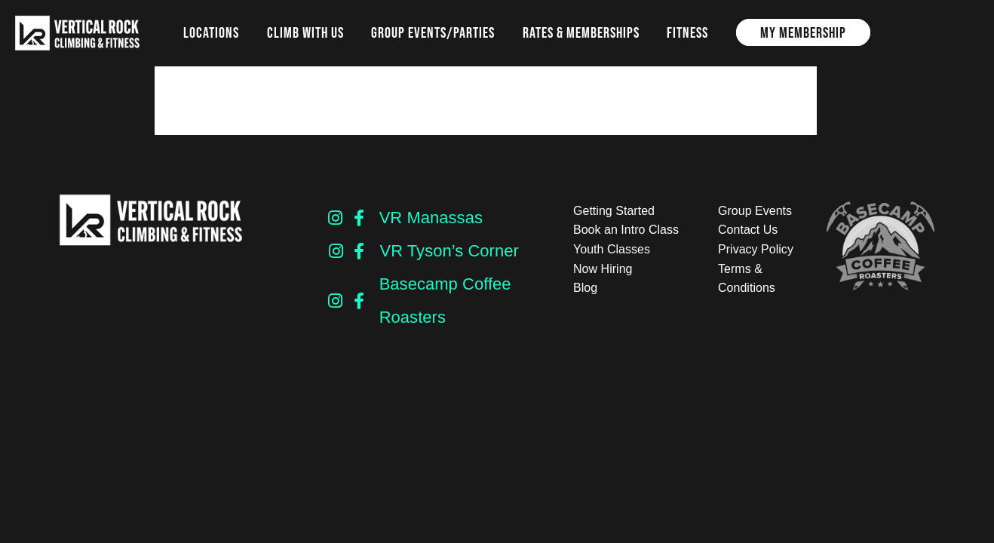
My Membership (803, 32)
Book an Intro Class (626, 229)
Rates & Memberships (581, 32)
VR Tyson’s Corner (448, 250)
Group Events (755, 210)
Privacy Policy (755, 249)
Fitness (687, 32)
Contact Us (748, 229)
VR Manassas (431, 217)
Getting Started (614, 210)
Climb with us (305, 32)
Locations (211, 32)
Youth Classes (611, 249)
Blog (585, 287)
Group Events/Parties (433, 32)
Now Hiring (602, 268)
